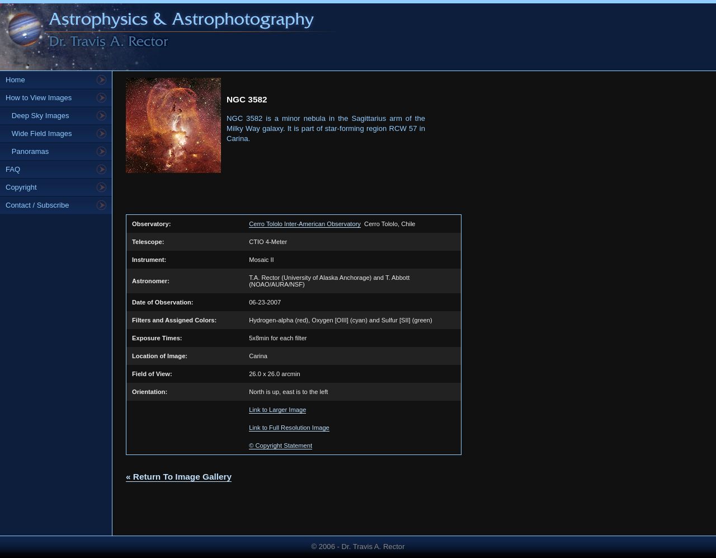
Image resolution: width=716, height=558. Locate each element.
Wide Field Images (39, 133)
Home (15, 80)
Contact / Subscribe (37, 205)
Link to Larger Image (277, 409)
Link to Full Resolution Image (289, 427)
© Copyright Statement (280, 445)
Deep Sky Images (37, 115)
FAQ (13, 169)
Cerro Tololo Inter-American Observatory (305, 224)
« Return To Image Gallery (179, 476)
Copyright (21, 187)
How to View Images (39, 97)
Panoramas (27, 151)
